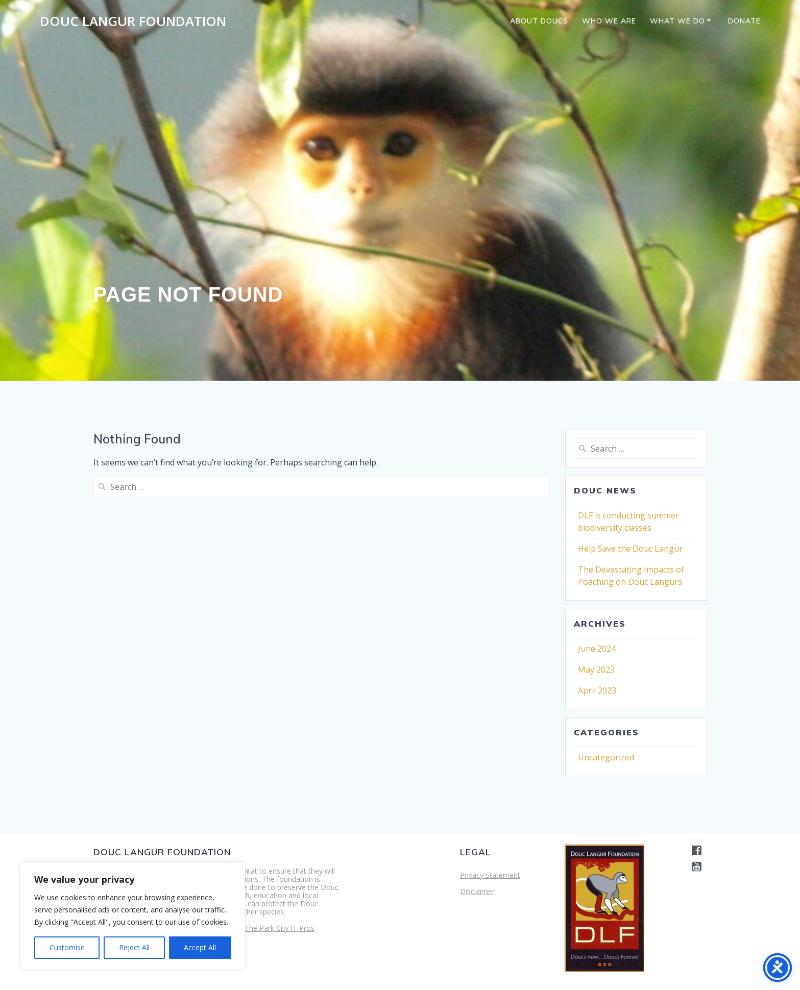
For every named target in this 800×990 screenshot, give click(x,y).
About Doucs (539, 21)
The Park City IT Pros (279, 928)
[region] (132, 916)
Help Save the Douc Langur (630, 548)
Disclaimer (477, 891)
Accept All (200, 947)
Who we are (609, 21)
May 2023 (596, 669)
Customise (67, 947)
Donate (744, 21)
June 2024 (597, 648)
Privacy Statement (490, 875)
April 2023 (597, 690)
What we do (677, 21)
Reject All (134, 947)
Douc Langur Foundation (133, 21)
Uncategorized (606, 757)
